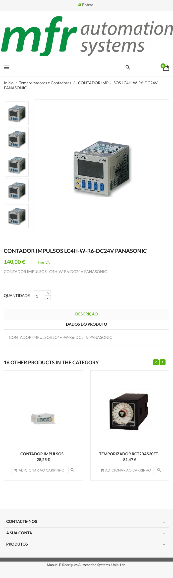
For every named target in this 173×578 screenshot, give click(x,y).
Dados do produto (86, 324)
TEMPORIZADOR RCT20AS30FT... (130, 454)
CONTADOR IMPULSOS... (43, 454)
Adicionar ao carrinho (39, 470)
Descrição (86, 314)
